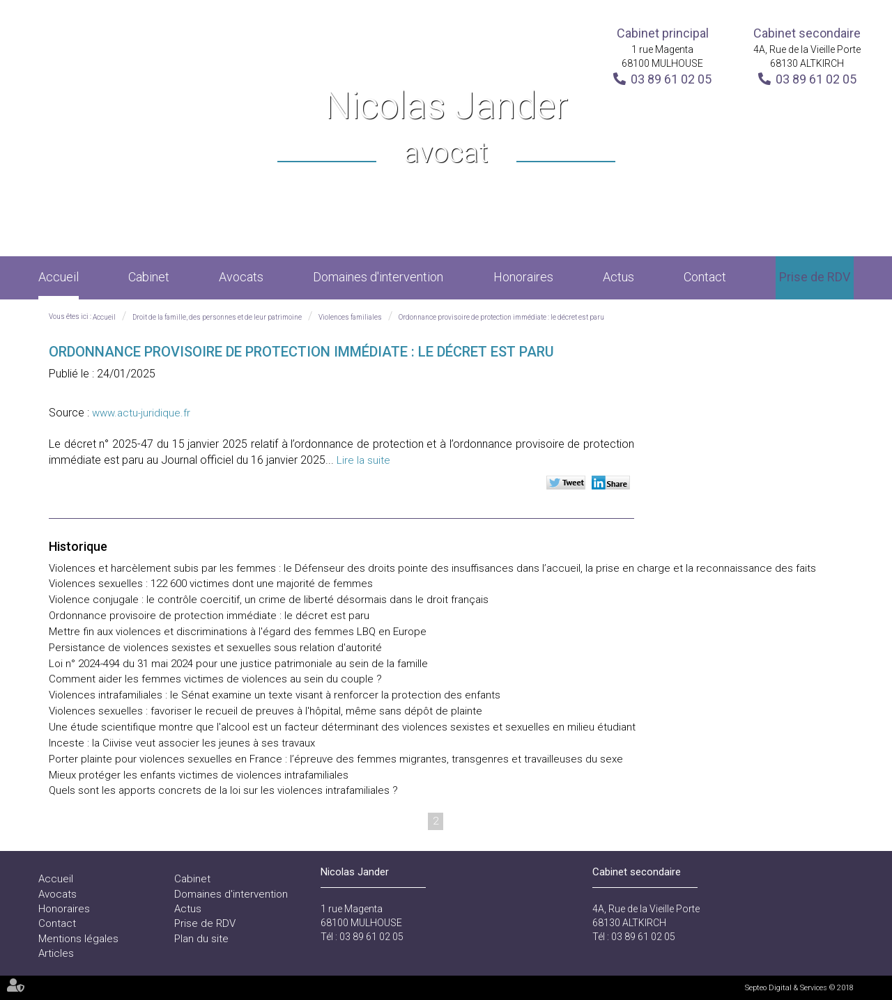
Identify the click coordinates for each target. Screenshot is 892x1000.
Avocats (241, 276)
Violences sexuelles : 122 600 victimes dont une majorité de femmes (211, 583)
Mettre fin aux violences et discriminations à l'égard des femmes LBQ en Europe (237, 631)
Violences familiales (350, 317)
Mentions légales (78, 938)
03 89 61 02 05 (671, 79)
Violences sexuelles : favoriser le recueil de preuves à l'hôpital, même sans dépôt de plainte (265, 711)
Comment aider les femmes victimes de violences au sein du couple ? (215, 679)
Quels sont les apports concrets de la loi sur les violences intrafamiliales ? (223, 790)
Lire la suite (363, 460)
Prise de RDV (814, 276)
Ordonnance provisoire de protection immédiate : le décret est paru (501, 317)
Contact (705, 276)
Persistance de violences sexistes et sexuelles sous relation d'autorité (215, 647)
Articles (56, 953)
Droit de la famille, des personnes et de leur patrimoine (217, 317)
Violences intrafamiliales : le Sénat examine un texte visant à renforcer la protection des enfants (274, 695)
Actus (618, 276)
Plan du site (201, 938)
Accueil (58, 276)
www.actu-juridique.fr (141, 413)
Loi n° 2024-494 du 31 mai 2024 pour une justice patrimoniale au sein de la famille (238, 663)
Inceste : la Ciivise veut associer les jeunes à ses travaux (182, 743)
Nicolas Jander (446, 128)
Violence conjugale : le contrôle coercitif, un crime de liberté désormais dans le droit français (269, 599)
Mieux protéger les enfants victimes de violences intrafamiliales (198, 775)
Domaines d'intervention (378, 276)
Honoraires (523, 276)
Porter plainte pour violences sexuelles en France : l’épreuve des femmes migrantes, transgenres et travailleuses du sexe (336, 759)
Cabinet (148, 276)
